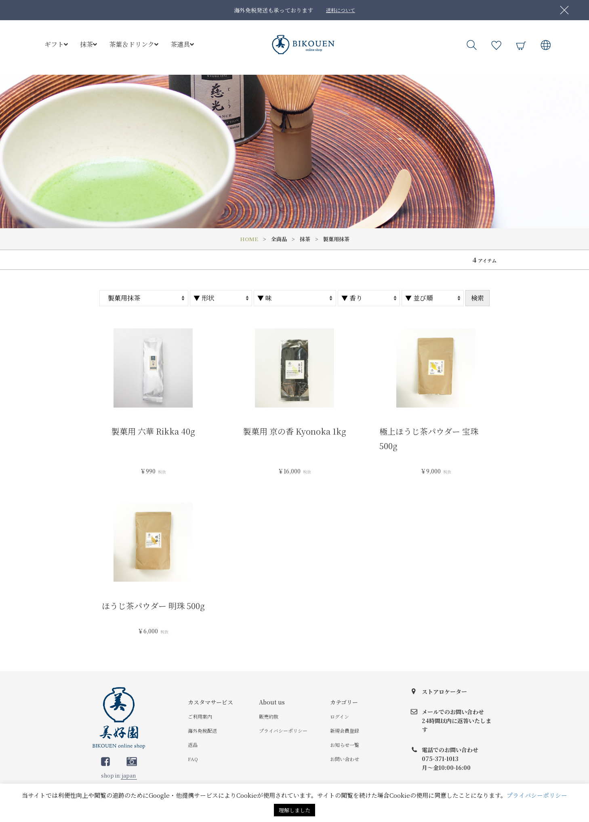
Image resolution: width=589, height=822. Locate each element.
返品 (193, 744)
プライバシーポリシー (283, 730)
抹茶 (88, 44)
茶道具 (182, 44)
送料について (340, 9)
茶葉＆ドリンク (133, 44)
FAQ (193, 758)
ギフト (56, 44)
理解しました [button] (294, 810)
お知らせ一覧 (344, 744)
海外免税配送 (202, 730)
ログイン (339, 716)
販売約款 (268, 716)
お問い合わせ (344, 758)
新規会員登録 (344, 730)
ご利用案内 (200, 716)
